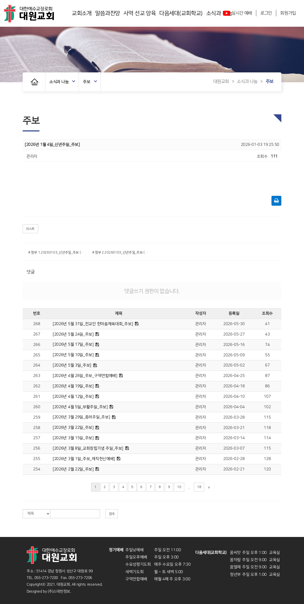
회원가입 (288, 13)
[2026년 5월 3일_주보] (72, 365)
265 (36, 355)
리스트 (30, 229)
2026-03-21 (234, 428)
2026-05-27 (234, 334)
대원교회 (221, 81)
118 (267, 428)
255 (36, 459)
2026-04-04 (234, 407)
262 (36, 386)
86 (267, 386)
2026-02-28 (234, 459)
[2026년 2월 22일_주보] (73, 469)
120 (267, 469)
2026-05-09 (234, 355)
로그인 (266, 13)
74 (267, 344)
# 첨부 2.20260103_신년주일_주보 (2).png (120, 252)
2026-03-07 (234, 448)
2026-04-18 (234, 386)
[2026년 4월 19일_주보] (73, 386)
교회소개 (82, 13)
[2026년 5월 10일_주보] (73, 355)
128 (267, 459)
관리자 (200, 324)
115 (267, 417)
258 (36, 428)
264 (36, 365)
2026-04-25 (234, 375)
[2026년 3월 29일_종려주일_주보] (81, 417)
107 (267, 396)
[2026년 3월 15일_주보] (73, 438)
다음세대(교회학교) (181, 13)
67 (267, 365)
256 (36, 448)
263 (36, 375)
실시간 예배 (237, 13)
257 (36, 438)
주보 (90, 81)
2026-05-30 (234, 324)
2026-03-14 (234, 438)
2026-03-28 (234, 417)
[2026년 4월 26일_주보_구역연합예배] (85, 375)
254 (36, 469)
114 (267, 438)
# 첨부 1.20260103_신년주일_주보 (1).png (56, 252)
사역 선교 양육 (139, 13)
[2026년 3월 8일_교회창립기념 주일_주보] (88, 448)
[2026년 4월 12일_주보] (73, 396)
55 (267, 355)
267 (36, 334)
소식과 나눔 (62, 81)
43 (267, 334)
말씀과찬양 (107, 13)
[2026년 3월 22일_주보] (73, 427)
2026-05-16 (234, 344)
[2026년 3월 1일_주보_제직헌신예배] (84, 459)
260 (36, 407)
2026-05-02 (234, 365)
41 (267, 324)
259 (36, 417)
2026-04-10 (234, 396)
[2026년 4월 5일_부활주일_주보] (80, 407)
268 (36, 324)
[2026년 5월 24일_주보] (73, 334)
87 (267, 375)
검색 (111, 514)
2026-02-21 (234, 469)
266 (36, 344)
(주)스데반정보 (59, 591)
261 (36, 396)
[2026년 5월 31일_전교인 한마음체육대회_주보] (93, 324)
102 (267, 407)
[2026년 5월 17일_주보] (73, 344)
